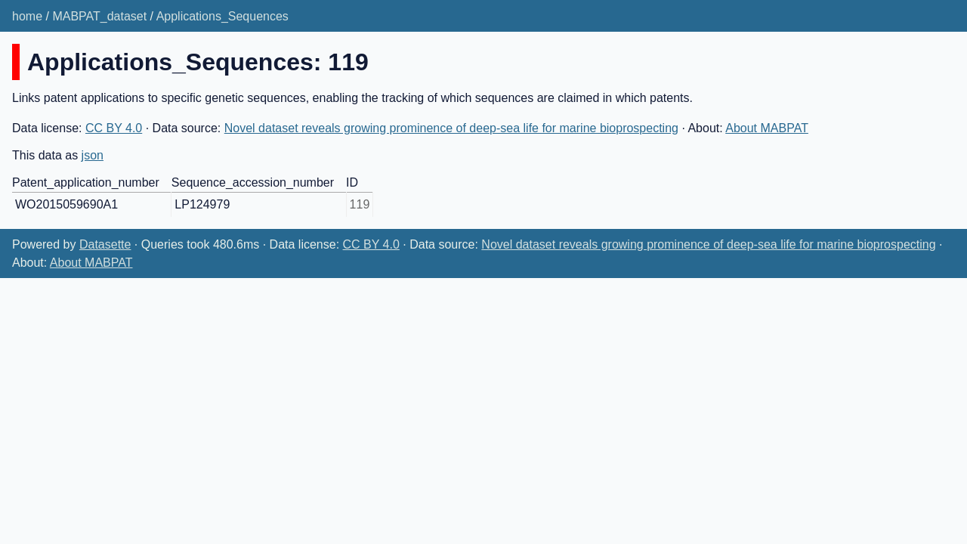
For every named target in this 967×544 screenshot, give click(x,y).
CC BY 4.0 (113, 128)
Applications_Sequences (222, 16)
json (92, 155)
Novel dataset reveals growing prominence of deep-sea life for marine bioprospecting (451, 128)
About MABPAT (766, 128)
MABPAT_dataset (99, 16)
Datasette (105, 244)
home (27, 16)
